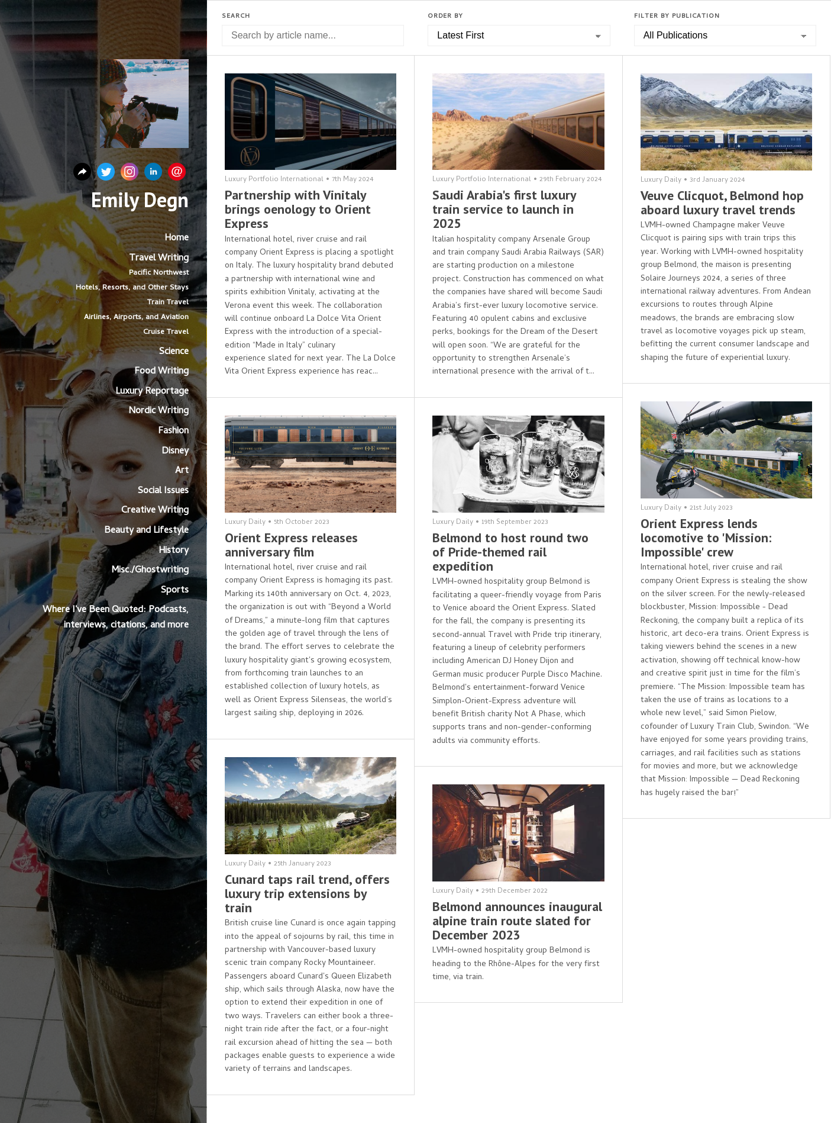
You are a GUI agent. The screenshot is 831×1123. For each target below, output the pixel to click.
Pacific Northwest (159, 273)
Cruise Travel (166, 332)
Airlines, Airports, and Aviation (136, 317)
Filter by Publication (677, 16)
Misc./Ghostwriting (150, 570)
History (174, 551)
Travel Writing (159, 258)
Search (236, 16)
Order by (445, 16)
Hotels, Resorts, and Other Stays (132, 288)
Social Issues (163, 491)
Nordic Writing (158, 411)
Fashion (173, 431)
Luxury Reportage (152, 392)
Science (174, 352)
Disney (175, 451)
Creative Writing (155, 511)
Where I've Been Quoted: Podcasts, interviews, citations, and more (116, 618)
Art (182, 471)
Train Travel (168, 303)
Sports (175, 590)
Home (176, 238)
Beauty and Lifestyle (146, 531)
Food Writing (161, 371)
